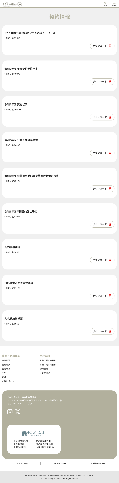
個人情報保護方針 (98, 463)
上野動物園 (18, 443)
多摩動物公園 (19, 447)
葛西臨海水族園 (43, 440)
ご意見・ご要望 (21, 463)
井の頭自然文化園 (44, 443)
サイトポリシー (59, 463)
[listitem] (102, 46)
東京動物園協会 (20, 440)
